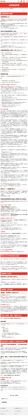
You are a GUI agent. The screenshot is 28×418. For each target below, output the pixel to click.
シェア (26, 10)
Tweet (24, 10)
